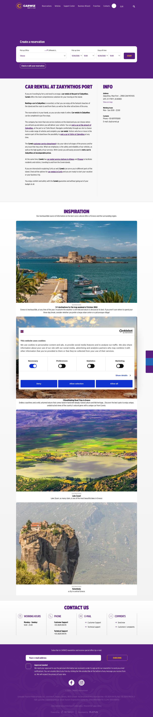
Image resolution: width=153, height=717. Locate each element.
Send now (121, 622)
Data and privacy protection (61, 706)
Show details (122, 375)
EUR (121, 6)
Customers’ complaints (126, 627)
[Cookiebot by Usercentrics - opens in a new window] (121, 331)
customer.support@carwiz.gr (48, 700)
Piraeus (80, 159)
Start (129, 56)
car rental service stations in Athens (60, 159)
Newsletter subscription (93, 706)
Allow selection (76, 384)
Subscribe (117, 658)
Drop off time (102, 50)
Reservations (47, 6)
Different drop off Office (56, 50)
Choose (22, 56)
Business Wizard (84, 6)
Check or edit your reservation (32, 66)
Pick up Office (24, 50)
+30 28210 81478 (60, 625)
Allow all (114, 384)
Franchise (96, 6)
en (127, 6)
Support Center (69, 6)
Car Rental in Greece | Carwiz (25, 6)
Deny (39, 384)
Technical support (94, 627)
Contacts (106, 6)
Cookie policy (78, 706)
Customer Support (94, 622)
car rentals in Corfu (55, 171)
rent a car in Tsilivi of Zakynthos (72, 134)
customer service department (45, 143)
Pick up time (76, 50)
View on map (107, 102)
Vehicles (58, 6)
